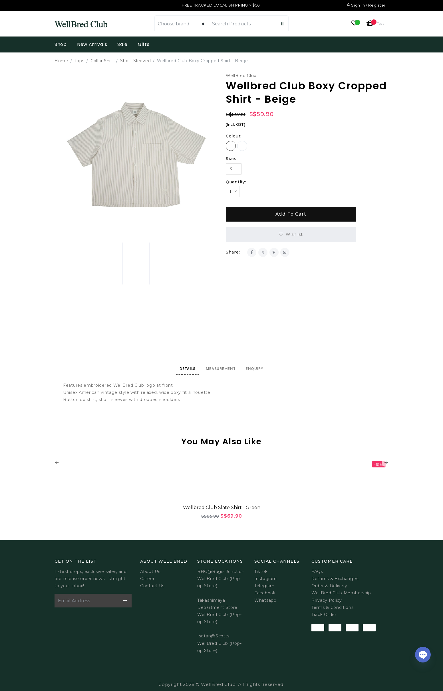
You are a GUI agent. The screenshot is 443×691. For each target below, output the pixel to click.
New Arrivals (92, 44)
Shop (61, 44)
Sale (122, 44)
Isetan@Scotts (213, 636)
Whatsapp (265, 600)
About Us (150, 571)
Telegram (264, 585)
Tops (79, 60)
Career (147, 578)
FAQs (317, 571)
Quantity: (236, 182)
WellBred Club (241, 75)
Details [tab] (188, 368)
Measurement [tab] (221, 368)
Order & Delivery (329, 585)
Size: (231, 158)
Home (61, 60)
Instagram (265, 578)
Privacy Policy (326, 600)
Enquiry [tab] (254, 368)
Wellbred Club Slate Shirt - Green (221, 507)
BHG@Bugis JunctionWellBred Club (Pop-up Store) (221, 578)
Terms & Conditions (332, 607)
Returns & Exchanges (334, 578)
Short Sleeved (135, 60)
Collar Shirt (102, 60)
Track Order (324, 614)
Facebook (265, 592)
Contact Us (152, 585)
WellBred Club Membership (341, 592)
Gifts (144, 44)
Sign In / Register (366, 5)
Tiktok (260, 571)
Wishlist (294, 234)
